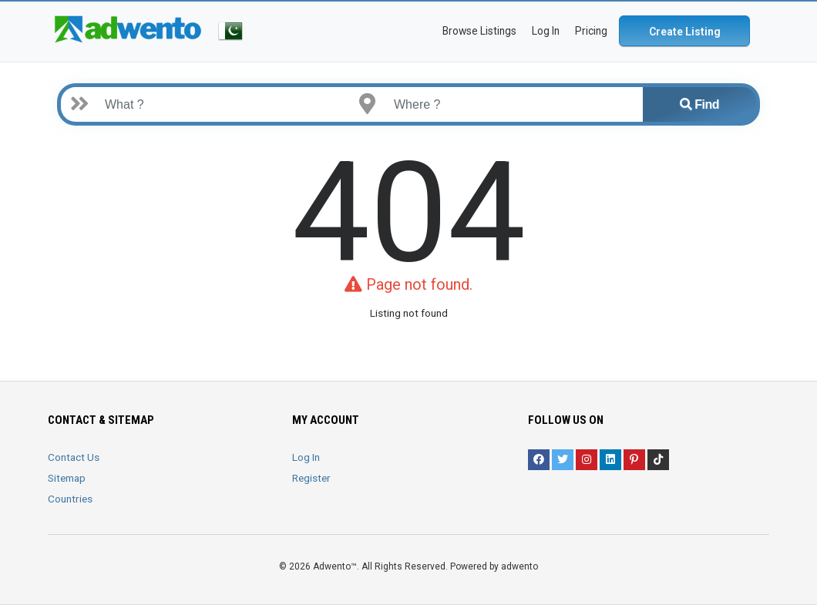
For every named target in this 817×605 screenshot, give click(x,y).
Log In (306, 457)
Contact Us (73, 457)
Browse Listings (479, 31)
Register (311, 478)
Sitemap (67, 478)
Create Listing (685, 31)
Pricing (591, 31)
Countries (70, 498)
